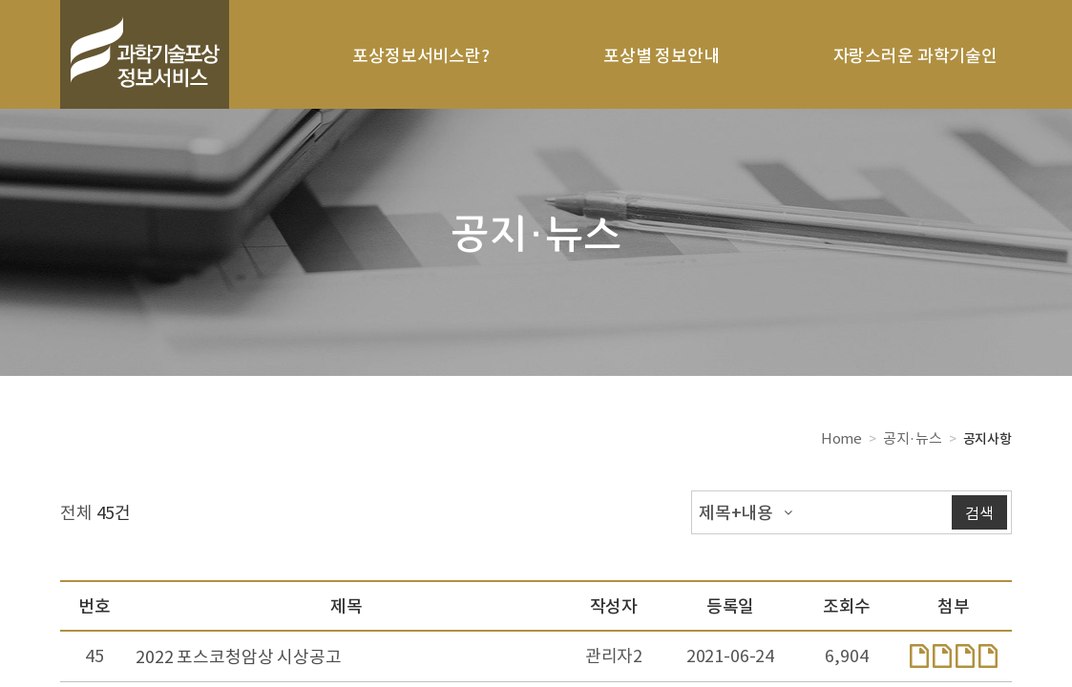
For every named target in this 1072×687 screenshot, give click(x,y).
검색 (979, 512)
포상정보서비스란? (421, 55)
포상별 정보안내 (661, 55)
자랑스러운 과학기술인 (915, 55)
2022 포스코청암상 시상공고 (239, 656)
